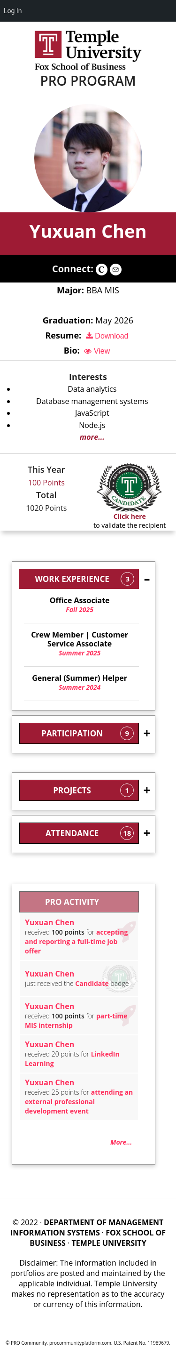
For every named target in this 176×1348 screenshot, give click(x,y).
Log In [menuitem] (13, 11)
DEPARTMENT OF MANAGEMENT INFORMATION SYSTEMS (86, 1227)
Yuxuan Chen (87, 230)
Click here (130, 516)
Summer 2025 (79, 643)
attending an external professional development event (79, 1101)
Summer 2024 (79, 683)
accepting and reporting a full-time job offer (76, 941)
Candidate (91, 983)
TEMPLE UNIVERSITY (108, 1243)
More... (121, 1142)
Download (107, 336)
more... (92, 437)
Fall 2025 (79, 605)
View (97, 351)
